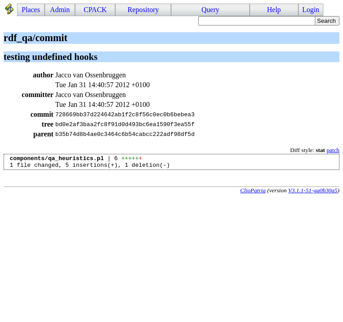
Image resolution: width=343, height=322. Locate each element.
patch (332, 150)
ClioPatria (253, 193)
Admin (60, 9)
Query (210, 9)
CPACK (95, 9)
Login (310, 9)
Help (274, 9)
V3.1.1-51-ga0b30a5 (312, 193)
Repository (143, 9)
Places (31, 9)
